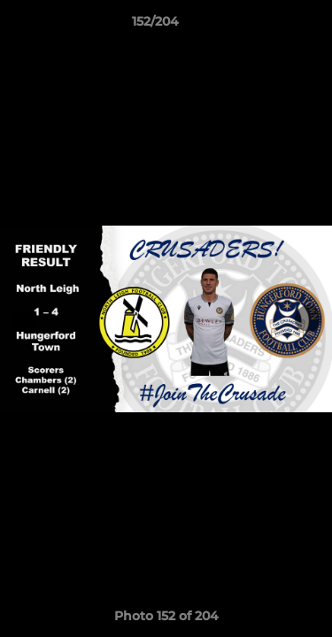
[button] (268, 26)
